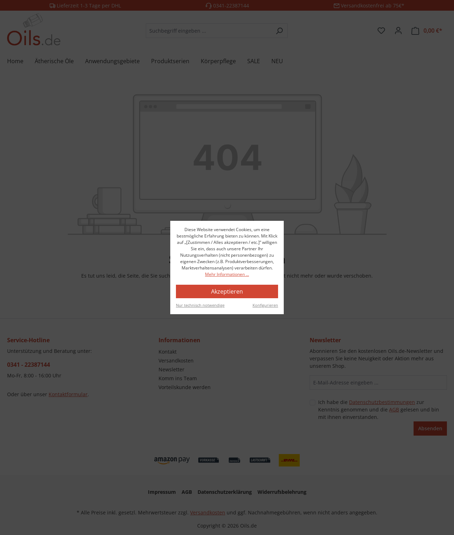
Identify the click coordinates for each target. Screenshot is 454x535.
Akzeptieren (227, 291)
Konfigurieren (265, 305)
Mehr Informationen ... (227, 274)
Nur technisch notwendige (200, 305)
